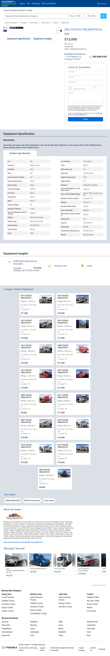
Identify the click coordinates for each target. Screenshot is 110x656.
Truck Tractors (8, 597)
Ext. (95, 87)
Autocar (5, 622)
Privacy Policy (81, 110)
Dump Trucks (7, 607)
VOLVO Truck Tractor (32, 501)
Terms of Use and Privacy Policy (28, 649)
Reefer (89, 607)
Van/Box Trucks (8, 604)
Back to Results (11, 23)
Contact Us (93, 649)
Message (71, 93)
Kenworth (6, 635)
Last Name (71, 77)
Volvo (32, 628)
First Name (71, 71)
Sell (28, 3)
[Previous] (7, 27)
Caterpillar (34, 632)
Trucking (23, 23)
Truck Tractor (45, 23)
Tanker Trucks (8, 611)
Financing (36, 3)
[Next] (58, 27)
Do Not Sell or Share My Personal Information (62, 649)
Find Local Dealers (49, 3)
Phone (70, 87)
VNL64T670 (65, 23)
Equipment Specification (18, 38)
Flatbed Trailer (93, 597)
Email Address (72, 82)
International (7, 632)
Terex (61, 635)
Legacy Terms (42, 649)
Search (22, 3)
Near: (72, 16)
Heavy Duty (33, 23)
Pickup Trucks (64, 603)
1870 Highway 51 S (72, 57)
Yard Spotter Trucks (38, 613)
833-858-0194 (98, 56)
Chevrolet (6, 625)
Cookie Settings (82, 649)
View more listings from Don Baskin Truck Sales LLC (23, 542)
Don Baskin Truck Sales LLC (75, 54)
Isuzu (61, 625)
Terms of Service (79, 114)
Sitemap (102, 649)
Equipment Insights (43, 38)
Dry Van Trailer (93, 601)
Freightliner (6, 628)
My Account (103, 3)
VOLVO (55, 23)
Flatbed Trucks (8, 601)
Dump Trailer (92, 604)
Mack (61, 628)
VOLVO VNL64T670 (12, 501)
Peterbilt (62, 632)
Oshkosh (34, 622)
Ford (32, 635)
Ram (89, 635)
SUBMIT (85, 119)
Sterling (33, 625)
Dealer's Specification (20, 153)
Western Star (92, 622)
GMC (61, 622)
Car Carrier (91, 611)
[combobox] (71, 89)
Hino (89, 632)
